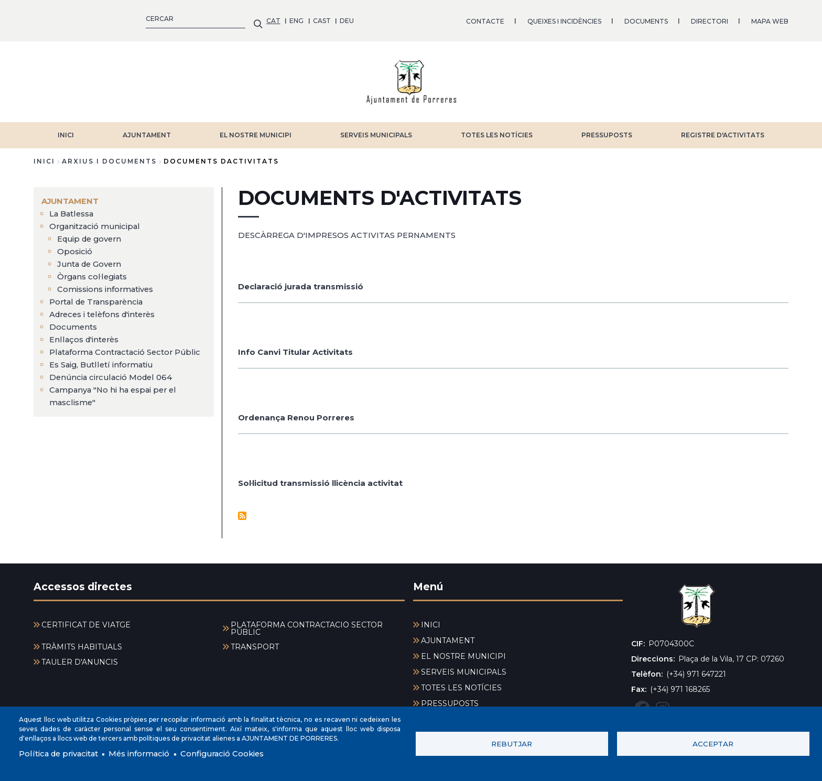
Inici (44, 156)
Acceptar (713, 743)
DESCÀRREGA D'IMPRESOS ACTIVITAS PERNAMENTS (354, 230)
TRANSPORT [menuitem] (255, 641)
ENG (64, 18)
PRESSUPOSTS (606, 130)
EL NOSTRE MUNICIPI (255, 130)
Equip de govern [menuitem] (92, 233)
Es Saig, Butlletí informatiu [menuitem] (105, 372)
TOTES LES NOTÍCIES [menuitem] (461, 682)
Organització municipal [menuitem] (98, 221)
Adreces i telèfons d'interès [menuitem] (107, 309)
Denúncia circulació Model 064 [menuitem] (114, 384)
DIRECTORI (476, 18)
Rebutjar (511, 743)
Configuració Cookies (240, 753)
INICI (66, 130)
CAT (41, 18)
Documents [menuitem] (74, 322)
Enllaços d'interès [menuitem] (87, 334)
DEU (114, 18)
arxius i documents (109, 156)
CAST (89, 18)
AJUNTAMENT (147, 130)
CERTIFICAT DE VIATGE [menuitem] (86, 619)
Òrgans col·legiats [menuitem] (95, 271)
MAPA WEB (537, 18)
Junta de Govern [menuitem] (91, 259)
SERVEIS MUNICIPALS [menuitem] (463, 666)
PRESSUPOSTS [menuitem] (450, 698)
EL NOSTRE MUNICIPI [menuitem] (463, 651)
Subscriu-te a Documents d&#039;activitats (242, 510)
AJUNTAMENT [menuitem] (72, 196)
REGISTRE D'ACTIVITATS (722, 130)
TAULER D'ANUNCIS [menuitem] (79, 656)
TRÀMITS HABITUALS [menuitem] (81, 641)
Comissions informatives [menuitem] (110, 284)
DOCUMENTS (413, 18)
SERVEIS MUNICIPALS (376, 130)
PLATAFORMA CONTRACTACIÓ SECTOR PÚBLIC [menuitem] (307, 623)
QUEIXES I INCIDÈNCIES (332, 18)
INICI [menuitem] (430, 619)
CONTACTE (252, 18)
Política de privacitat (62, 753)
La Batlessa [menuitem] (74, 208)
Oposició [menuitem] (76, 246)
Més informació (150, 753)
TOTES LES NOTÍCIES (497, 130)
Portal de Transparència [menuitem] (100, 296)
